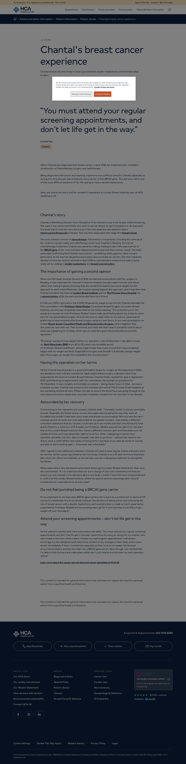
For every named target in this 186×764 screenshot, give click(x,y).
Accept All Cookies (102, 94)
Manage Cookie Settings (81, 94)
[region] (94, 88)
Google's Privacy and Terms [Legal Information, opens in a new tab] (104, 87)
